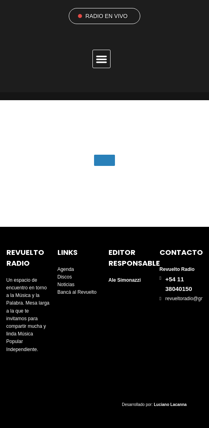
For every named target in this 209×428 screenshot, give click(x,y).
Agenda (65, 269)
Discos (64, 277)
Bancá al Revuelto (76, 292)
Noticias (66, 284)
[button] (101, 59)
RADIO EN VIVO (106, 16)
